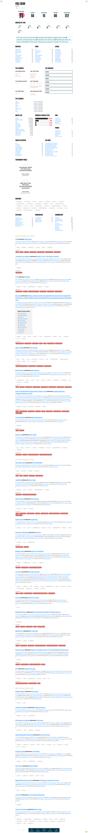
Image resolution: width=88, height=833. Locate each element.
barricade (24, 247)
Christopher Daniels (20, 484)
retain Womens (41, 420)
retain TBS (40, 465)
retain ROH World (40, 694)
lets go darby (33, 252)
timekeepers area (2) (43, 208)
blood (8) (54, 201)
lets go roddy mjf (33, 683)
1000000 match (24, 396)
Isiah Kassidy (24, 654)
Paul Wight (57, 229)
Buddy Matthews (21, 612)
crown (25, 508)
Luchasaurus (58, 55)
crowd (29, 336)
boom (18, 645)
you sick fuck (57, 252)
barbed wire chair (37, 819)
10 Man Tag (17, 126)
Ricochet (57, 122)
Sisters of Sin (40, 256)
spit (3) (52, 203)
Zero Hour (36, 600)
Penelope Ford (28, 260)
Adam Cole (48, 671)
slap (60, 336)
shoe (43, 775)
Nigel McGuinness (59, 220)
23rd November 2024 (24, 459)
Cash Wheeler (58, 60)
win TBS (42, 797)
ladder (43, 380)
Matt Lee (57, 227)
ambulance (19, 730)
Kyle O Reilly (19, 348)
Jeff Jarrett (51, 694)
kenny (44, 411)
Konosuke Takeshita (22, 532)
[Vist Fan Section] (84, 1)
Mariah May (69, 768)
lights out (28, 447)
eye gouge (41, 359)
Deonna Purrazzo (33, 598)
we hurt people (59, 343)
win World (41, 437)
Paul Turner (17, 217)
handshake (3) (38, 203)
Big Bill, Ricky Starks (49, 148)
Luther (49, 768)
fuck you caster (25, 664)
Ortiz (70, 695)
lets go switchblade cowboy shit (30, 494)
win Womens (41, 768)
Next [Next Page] (24, 830)
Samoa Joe (37, 52)
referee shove (56, 380)
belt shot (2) (60, 208)
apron (18, 247)
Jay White (18, 480)
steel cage (65, 447)
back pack (19, 586)
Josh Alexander (20, 391)
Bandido (57, 135)
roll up (18, 607)
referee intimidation (64, 359)
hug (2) (66, 208)
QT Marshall (34, 631)
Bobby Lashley (32, 296)
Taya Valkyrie (44, 600)
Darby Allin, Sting (49, 153)
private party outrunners (35, 664)
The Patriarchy (45, 735)
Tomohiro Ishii (61, 577)
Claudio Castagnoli (43, 296)
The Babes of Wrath (52, 256)
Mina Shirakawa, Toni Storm (51, 144)
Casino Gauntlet (24, 302)
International (18, 108)
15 (44, 15)
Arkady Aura (38, 219)
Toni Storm (37, 60)
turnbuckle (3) (30, 203)
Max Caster (40, 654)
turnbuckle (50, 247)
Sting (28, 735)
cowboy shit (19, 454)
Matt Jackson (18, 51)
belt (18, 447)
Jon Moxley (17, 56)
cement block (19, 821)
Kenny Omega (18, 55)
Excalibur (57, 217)
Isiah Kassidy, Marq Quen (50, 146)
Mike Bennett (67, 671)
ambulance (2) (52, 208)
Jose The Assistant (52, 783)
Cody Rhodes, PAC (49, 154)
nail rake (38, 247)
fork (47, 359)
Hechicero (20, 397)
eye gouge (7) (61, 201)
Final (23, 652)
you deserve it (68, 386)
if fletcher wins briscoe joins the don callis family (32, 373)
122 (67, 15)
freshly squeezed (20, 343)
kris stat (26, 475)
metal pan (32, 775)
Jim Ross (57, 223)
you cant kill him (50, 252)
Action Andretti (40, 614)
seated (44, 247)
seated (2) (65, 205)
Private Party (19, 650)
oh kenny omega (58, 411)
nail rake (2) (34, 208)
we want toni (19, 272)
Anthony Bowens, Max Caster (51, 151)
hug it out (38, 411)
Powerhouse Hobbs (22, 438)
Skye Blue (41, 795)
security (48, 447)
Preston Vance (60, 783)
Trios (16, 111)
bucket (33, 380)
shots (44, 664)
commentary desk (32, 286)
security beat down (56, 447)
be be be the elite (24, 411)
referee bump (41, 447)
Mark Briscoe (18, 155)
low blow (49, 380)
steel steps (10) (27, 201)
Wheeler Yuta (43, 241)
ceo (17, 430)
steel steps (66, 336)
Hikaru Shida (33, 766)
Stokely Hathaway (59, 230)
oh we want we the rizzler (52, 645)
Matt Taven (60, 671)
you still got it (62, 645)
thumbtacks (26, 382)
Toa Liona (50, 304)
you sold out (19, 413)
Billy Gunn (66, 652)
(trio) (45, 391)
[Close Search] (86, 1)
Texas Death (24, 811)
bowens (18, 664)
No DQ (45, 373)
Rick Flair (35, 737)
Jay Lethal (35, 691)
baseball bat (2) (26, 208)
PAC (36, 53)
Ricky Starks (24, 780)
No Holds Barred (25, 350)
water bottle (31, 823)
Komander (45, 612)
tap (39, 683)
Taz (55, 222)
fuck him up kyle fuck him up (22, 366)
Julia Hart (18, 795)
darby (22, 252)
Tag (16, 107)
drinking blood (32, 821)
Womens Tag (18, 133)
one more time (44, 386)
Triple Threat (18, 132)
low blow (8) (48, 201)
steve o (18, 746)
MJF (16, 53)
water (70, 527)
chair (25, 336)
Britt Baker (17, 153)
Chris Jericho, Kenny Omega (51, 147)
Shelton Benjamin (60, 298)
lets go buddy (29, 626)
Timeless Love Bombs (22, 256)
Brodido (27, 277)
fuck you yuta (28, 343)
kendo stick (25, 775)
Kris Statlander (18, 154)
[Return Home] (1, 1)
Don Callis (57, 226)
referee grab (29, 588)
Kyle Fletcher (35, 370)
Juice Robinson (35, 482)
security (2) (47, 205)
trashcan (64, 527)
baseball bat (31, 247)
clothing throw (31, 715)
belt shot (33, 744)
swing (18, 338)
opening (65, 243)
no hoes (25, 291)
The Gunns (39, 720)
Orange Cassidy (18, 58)
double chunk (24, 645)
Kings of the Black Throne (39, 650)
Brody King (57, 58)
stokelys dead (51, 291)
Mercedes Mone (37, 417)
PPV (31, 241)
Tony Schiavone (58, 219)
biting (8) (40, 201)
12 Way (16, 128)
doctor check (34, 359)
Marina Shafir (45, 350)
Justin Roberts (38, 217)
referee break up (48, 336)
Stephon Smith (18, 223)
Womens (17, 103)
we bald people (51, 343)
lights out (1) (19, 210)
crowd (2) (18, 208)
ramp (45, 678)
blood (25, 286)
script (38, 775)
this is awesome (41, 252)
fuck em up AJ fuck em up (41, 645)
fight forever (19, 291)
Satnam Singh (64, 694)
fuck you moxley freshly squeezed (40, 593)
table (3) (26, 205)
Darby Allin (17, 59)
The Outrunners (63, 650)
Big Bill (17, 780)
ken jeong (60, 744)
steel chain (34, 361)
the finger (47, 286)
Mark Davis (21, 329)
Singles (17, 118)
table (50, 527)
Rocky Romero (39, 397)
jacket (41, 336)
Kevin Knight (58, 133)
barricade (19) (19, 201)
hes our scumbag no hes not (22, 683)
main (27, 582)
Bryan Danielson (58, 224)
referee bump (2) (39, 205)
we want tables (61, 386)
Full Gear (28, 241)
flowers (18, 775)
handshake (38, 406)
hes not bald (35, 343)
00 (55, 15)
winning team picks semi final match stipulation (38, 259)
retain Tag (41, 783)
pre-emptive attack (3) (60, 203)
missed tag (40, 286)
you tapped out (48, 366)
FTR (16, 277)
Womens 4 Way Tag (19, 129)
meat (41, 343)
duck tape (40, 821)
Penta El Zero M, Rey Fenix (51, 155)
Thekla (62, 259)
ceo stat (22, 430)
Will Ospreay (35, 499)
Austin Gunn (33, 724)
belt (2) (32, 205)
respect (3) (46, 203)
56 (32, 15)
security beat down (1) (28, 210)
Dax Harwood (58, 62)
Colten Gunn (21, 724)
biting (18, 359)
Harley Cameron (58, 136)
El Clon (26, 399)
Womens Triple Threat (20, 130)
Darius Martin (47, 614)
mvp (45, 343)
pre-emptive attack (54, 359)
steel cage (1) (38, 210)
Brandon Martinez (19, 224)
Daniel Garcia (54, 296)
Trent (64, 754)
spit (28, 361)
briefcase (37, 586)
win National (44, 302)
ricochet (26, 546)
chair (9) (34, 201)
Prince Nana (22, 442)
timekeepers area (56, 527)
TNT (16, 104)
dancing (35, 336)
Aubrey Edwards (19, 219)
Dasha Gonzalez (38, 220)
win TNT (62, 373)
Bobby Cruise (38, 222)
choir (43, 744)
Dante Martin (37, 612)
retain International (38, 535)
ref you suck (43, 291)
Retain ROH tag (38, 723)
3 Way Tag (17, 135)
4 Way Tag (17, 124)
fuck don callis (37, 386)
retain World (36, 574)
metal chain (53, 821)
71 (21, 15)
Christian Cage (50, 576)
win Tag (33, 279)
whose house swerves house (46, 454)
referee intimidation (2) (56, 205)
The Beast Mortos (55, 612)
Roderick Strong (48, 298)
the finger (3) (19, 205)
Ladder (24, 783)
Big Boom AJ (19, 631)
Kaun (68, 302)
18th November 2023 (24, 688)
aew (17, 252)
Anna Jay (18, 598)
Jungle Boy (17, 62)
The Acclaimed (53, 650)
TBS (16, 110)
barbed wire (19, 819)
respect (55, 336)
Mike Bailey (29, 298)
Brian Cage (61, 811)
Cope (17, 735)
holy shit (27, 252)
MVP (52, 302)
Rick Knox (17, 220)
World (16, 101)
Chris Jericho (18, 60)
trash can (24, 338)
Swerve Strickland (34, 442)
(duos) (28, 720)
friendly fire (31, 406)
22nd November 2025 (24, 236)
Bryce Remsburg (19, 222)
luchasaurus (49, 411)
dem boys (22, 386)
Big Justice (39, 633)
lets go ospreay (45, 513)
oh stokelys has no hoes (34, 291)
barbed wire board (27, 819)
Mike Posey (17, 226)
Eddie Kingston (18, 148)
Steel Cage (23, 437)
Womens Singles (19, 119)
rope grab (30, 470)
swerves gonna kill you (33, 454)
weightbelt (32, 640)
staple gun (19, 823)
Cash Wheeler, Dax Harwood (51, 143)
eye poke (39, 678)
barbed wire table (20, 380)
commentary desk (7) (21, 203)
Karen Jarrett (57, 694)
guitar (25, 702)
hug (54, 744)
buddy (18, 626)
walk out (24, 746)
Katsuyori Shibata (57, 437)
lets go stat (32, 475)
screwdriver (64, 380)
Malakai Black (58, 59)
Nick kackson (65, 397)
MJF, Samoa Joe (48, 150)
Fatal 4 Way (17, 125)
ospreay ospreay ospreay (54, 513)
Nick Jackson (18, 52)
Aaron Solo (56, 633)
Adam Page (17, 49)
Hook (16, 438)
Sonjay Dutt (60, 695)
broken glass (62, 819)
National (17, 105)
